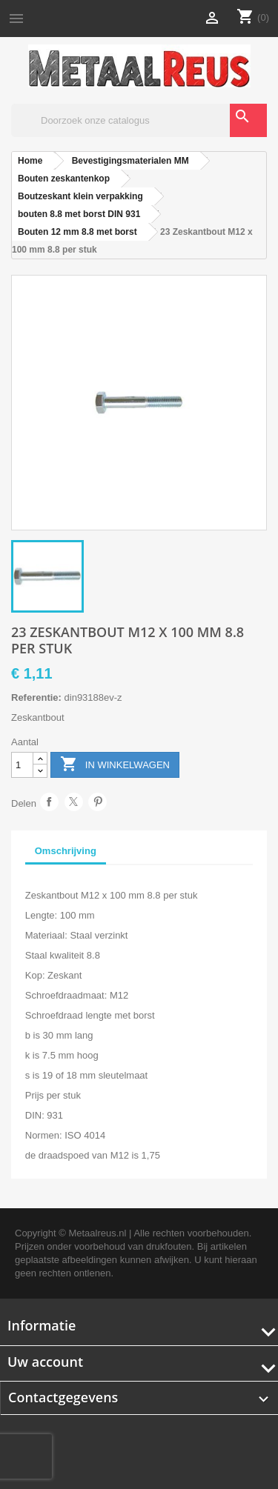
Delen (49, 802)
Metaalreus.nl (97, 1233)
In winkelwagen (115, 765)
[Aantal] (22, 765)
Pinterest (97, 802)
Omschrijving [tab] (65, 850)
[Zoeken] (139, 120)
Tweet (73, 802)
